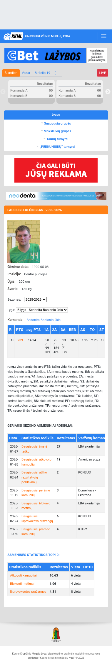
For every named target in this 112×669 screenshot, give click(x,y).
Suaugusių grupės (57, 123)
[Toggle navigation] (104, 36)
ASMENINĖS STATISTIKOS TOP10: (33, 555)
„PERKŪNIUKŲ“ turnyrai (57, 147)
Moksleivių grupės (57, 131)
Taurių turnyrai (57, 139)
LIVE (102, 73)
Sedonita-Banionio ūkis (43, 320)
